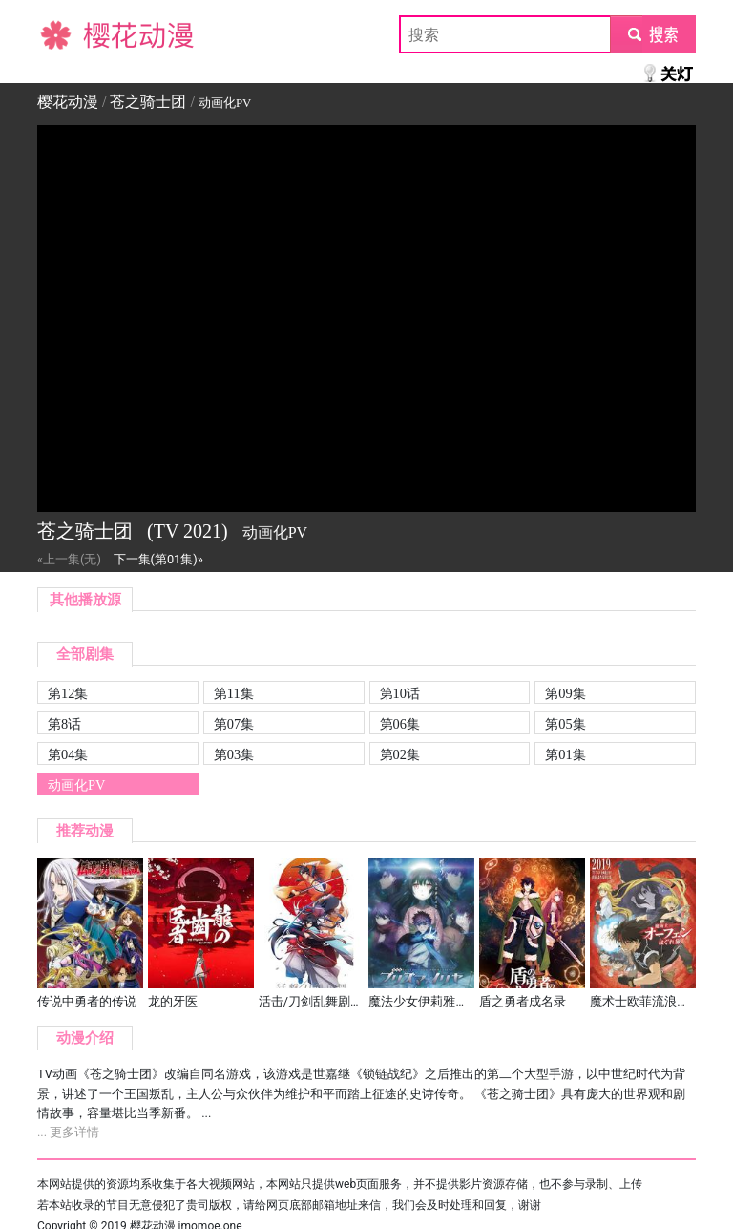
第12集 (68, 693)
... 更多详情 (68, 1132)
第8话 (64, 723)
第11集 (234, 693)
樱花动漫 (67, 34)
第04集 (68, 754)
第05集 (565, 723)
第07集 (234, 723)
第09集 (565, 693)
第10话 (400, 693)
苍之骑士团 (148, 102)
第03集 (234, 754)
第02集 (400, 754)
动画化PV (76, 785)
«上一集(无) (69, 559)
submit (652, 34)
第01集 (565, 754)
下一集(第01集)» (158, 559)
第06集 (400, 723)
